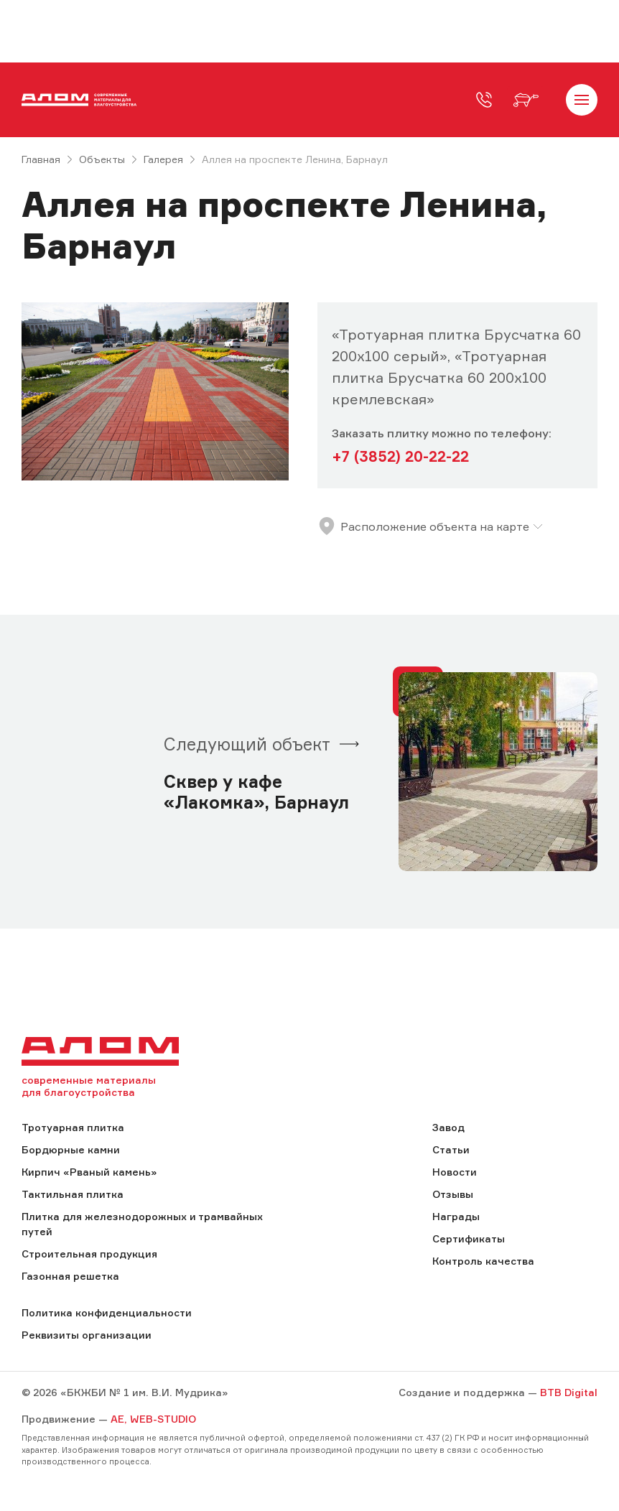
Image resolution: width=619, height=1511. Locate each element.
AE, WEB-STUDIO (153, 1419)
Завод (448, 1127)
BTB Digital (568, 1392)
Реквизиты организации (87, 1335)
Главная (41, 159)
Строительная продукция (89, 1253)
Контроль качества (483, 1261)
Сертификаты (468, 1238)
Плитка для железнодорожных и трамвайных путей (142, 1223)
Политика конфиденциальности (107, 1312)
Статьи (451, 1149)
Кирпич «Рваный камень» (89, 1172)
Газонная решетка (70, 1276)
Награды (456, 1216)
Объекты (102, 159)
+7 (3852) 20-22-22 (400, 456)
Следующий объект (247, 744)
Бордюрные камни (71, 1149)
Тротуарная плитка (73, 1127)
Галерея (163, 159)
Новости (454, 1172)
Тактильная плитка (73, 1194)
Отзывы (452, 1194)
